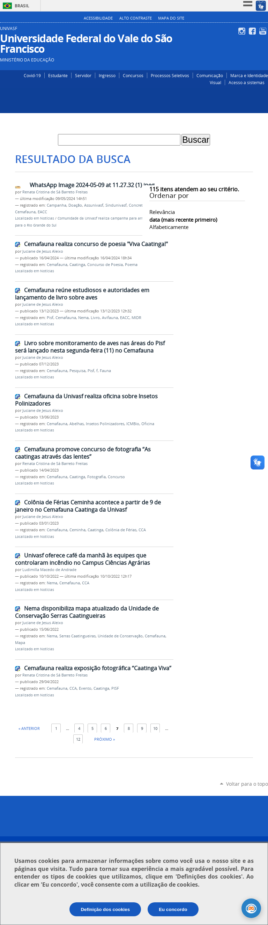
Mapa (20, 642)
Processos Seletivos (170, 75)
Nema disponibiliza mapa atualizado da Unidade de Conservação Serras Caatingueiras (87, 612)
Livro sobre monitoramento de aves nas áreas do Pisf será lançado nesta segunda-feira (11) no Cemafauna (90, 346)
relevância (162, 211)
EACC (42, 211)
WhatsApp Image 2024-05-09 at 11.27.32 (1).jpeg (92, 185)
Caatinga (77, 264)
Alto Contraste (135, 18)
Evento (85, 688)
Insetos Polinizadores (105, 423)
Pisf (50, 317)
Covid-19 (32, 75)
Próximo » (104, 739)
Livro (95, 317)
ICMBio (132, 423)
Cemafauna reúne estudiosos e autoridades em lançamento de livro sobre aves (82, 293)
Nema (83, 317)
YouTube (263, 31)
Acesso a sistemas (247, 82)
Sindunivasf (116, 205)
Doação (75, 205)
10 (155, 728)
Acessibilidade (98, 18)
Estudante (58, 75)
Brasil (22, 6)
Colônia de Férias (120, 529)
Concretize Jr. (140, 205)
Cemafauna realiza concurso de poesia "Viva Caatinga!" (96, 244)
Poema (131, 264)
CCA (142, 529)
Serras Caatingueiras (77, 636)
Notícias (47, 218)
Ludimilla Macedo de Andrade (49, 569)
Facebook (253, 31)
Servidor (83, 75)
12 (78, 739)
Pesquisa (77, 370)
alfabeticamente (168, 226)
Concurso (116, 476)
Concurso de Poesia (105, 264)
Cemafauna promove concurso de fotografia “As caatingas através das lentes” (83, 452)
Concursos (133, 75)
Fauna (105, 370)
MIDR (136, 317)
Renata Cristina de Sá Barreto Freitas (55, 192)
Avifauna (110, 317)
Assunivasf (93, 205)
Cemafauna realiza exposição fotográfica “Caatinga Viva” (97, 668)
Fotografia (96, 476)
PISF (115, 688)
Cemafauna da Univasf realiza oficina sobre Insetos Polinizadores (86, 399)
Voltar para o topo (247, 783)
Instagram (242, 31)
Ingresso (107, 75)
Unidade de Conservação (120, 636)
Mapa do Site (171, 18)
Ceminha (77, 529)
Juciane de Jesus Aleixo (42, 251)
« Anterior (29, 728)
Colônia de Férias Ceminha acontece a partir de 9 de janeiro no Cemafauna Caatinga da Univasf (88, 505)
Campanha (56, 205)
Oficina (147, 423)
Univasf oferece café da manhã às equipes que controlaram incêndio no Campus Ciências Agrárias (82, 559)
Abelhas (76, 423)
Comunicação (209, 75)
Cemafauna (25, 211)
